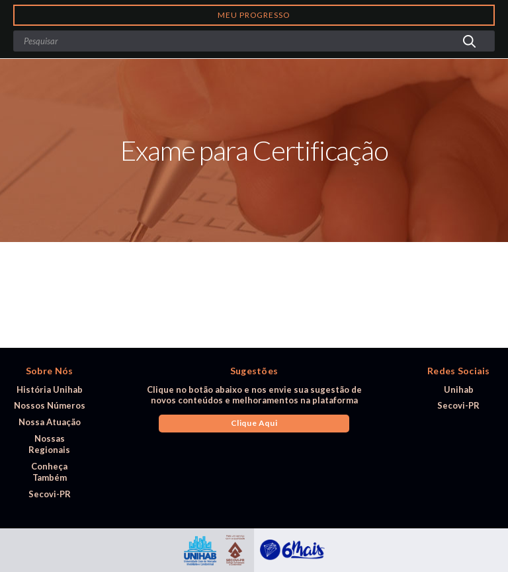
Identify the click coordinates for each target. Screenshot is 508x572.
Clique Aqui (254, 423)
